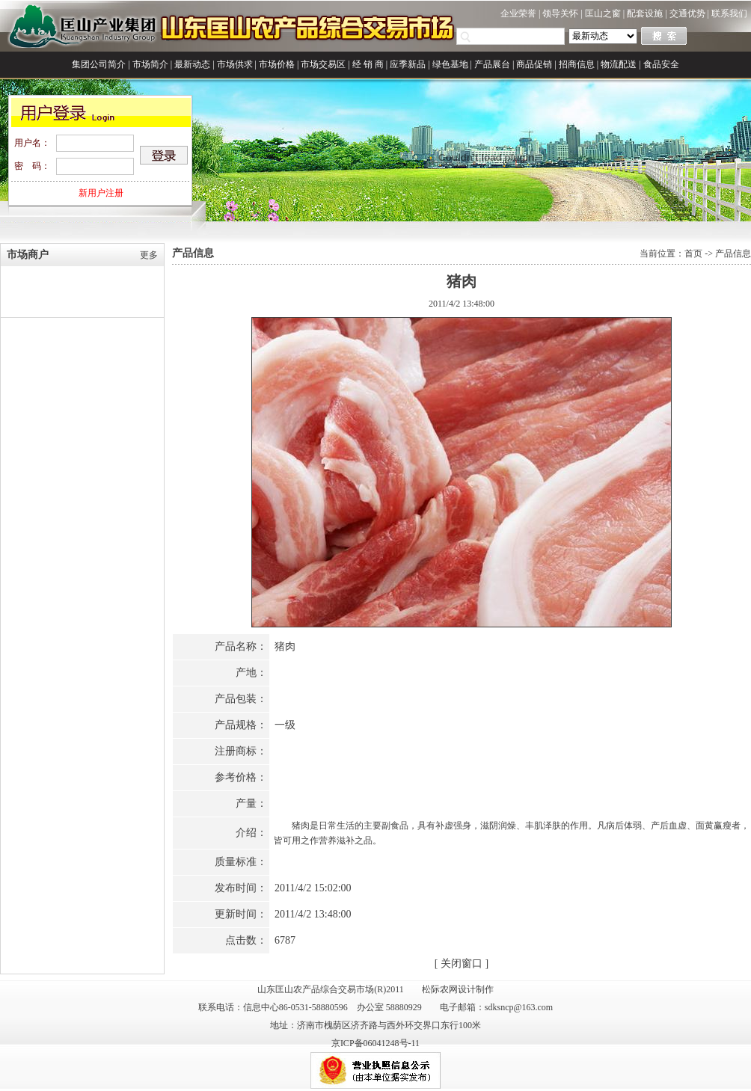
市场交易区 (323, 64)
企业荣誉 (518, 13)
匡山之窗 (603, 13)
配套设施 (645, 13)
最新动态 (192, 64)
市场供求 (235, 64)
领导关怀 (560, 13)
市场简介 (150, 64)
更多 (149, 255)
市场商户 (28, 254)
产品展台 (492, 64)
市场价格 (277, 64)
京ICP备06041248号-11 (375, 1043)
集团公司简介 (99, 64)
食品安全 (661, 64)
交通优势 (687, 13)
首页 (693, 253)
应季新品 (408, 64)
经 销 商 (368, 64)
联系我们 (729, 13)
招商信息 (577, 64)
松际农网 (440, 989)
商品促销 (534, 64)
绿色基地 (450, 64)
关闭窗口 (461, 963)
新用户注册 (101, 193)
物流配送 (619, 64)
